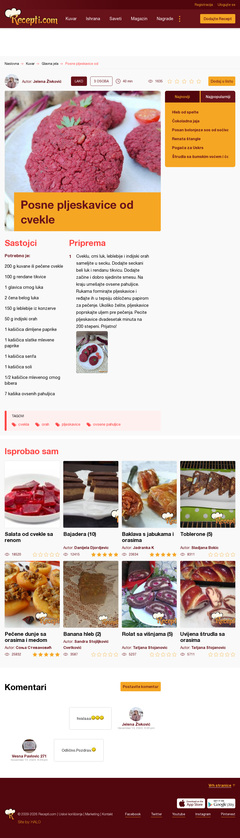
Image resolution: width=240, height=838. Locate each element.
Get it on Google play (221, 803)
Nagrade (165, 18)
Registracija (204, 5)
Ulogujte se (226, 5)
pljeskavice (71, 424)
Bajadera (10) (90, 509)
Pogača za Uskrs (187, 147)
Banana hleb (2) (90, 609)
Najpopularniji (218, 96)
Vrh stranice (220, 785)
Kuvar (71, 18)
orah (45, 424)
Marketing (92, 814)
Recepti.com (32, 17)
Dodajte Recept (218, 18)
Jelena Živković (47, 81)
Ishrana (93, 18)
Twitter (156, 814)
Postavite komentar (140, 686)
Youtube (178, 814)
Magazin (139, 18)
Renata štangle (186, 138)
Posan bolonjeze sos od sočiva (200, 130)
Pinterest (228, 814)
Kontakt (107, 814)
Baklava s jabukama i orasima (149, 509)
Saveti (115, 18)
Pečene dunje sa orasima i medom (32, 609)
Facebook (133, 814)
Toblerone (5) (207, 509)
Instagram (203, 814)
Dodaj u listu (222, 81)
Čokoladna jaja (185, 121)
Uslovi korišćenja (70, 814)
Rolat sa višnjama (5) (149, 609)
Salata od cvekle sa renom (32, 509)
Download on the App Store (191, 803)
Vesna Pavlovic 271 (29, 756)
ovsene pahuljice (107, 424)
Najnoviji (182, 96)
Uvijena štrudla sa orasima (207, 609)
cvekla (23, 424)
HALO (36, 822)
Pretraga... (189, 18)
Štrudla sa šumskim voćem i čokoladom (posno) (200, 156)
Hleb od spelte (185, 112)
